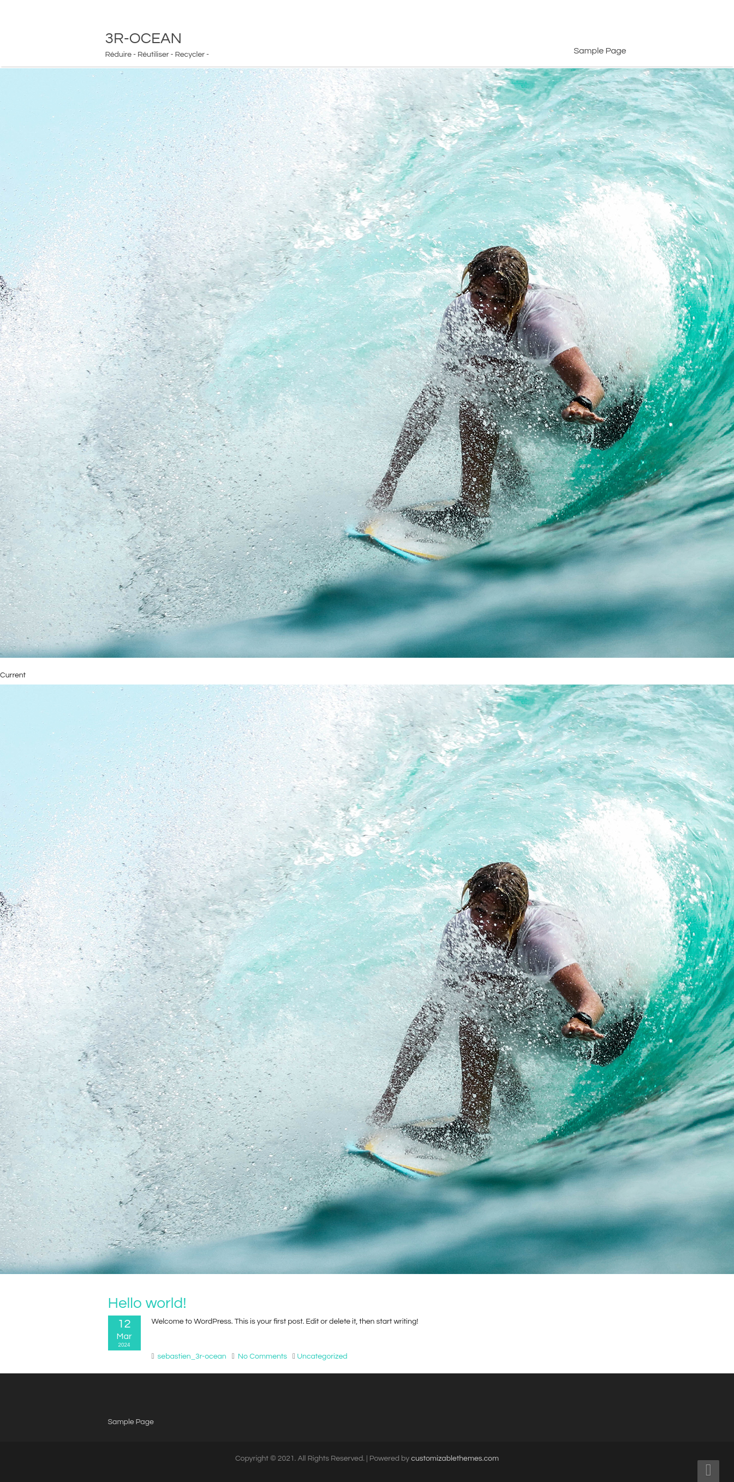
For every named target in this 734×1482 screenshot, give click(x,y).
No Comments (262, 1356)
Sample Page (600, 50)
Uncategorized (322, 1356)
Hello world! (147, 1303)
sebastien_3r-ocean (192, 1356)
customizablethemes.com (455, 1458)
